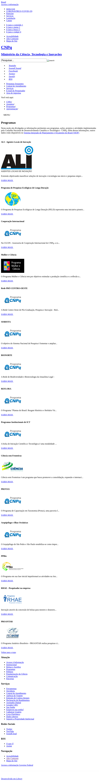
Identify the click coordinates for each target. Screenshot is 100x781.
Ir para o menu (13, 27)
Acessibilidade (12, 36)
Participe (10, 13)
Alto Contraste (12, 39)
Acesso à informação (9, 4)
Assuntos (10, 104)
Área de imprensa (13, 93)
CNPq (8, 102)
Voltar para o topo (8, 652)
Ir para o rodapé (13, 32)
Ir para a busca (13, 29)
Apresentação (12, 109)
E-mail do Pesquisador (15, 91)
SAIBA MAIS (7, 180)
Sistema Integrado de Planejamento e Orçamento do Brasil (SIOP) (51, 133)
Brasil (3, 2)
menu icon (10, 9)
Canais (9, 20)
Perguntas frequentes (15, 84)
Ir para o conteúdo (14, 25)
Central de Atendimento (16, 86)
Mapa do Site (11, 41)
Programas (10, 106)
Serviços (9, 16)
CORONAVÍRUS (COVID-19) (19, 11)
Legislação (10, 18)
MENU (7, 115)
